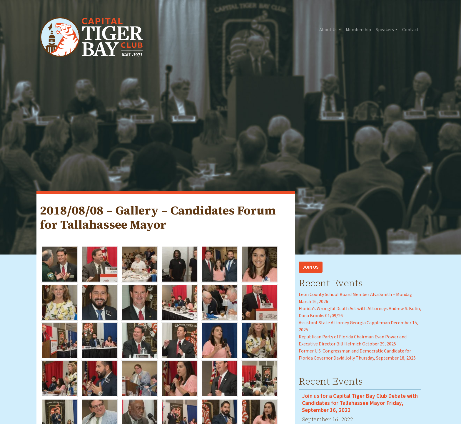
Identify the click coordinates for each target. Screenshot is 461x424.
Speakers (385, 29)
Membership (358, 29)
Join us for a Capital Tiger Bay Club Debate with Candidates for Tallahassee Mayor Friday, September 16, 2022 (360, 403)
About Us (328, 29)
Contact (410, 29)
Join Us (311, 267)
